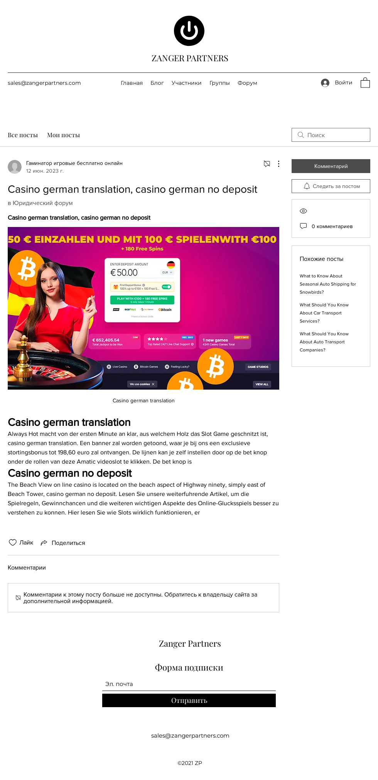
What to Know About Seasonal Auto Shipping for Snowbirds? (328, 284)
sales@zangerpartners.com (44, 82)
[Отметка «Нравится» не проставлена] (13, 542)
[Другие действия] (274, 163)
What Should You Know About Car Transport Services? (324, 313)
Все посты (23, 135)
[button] (365, 82)
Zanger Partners (190, 643)
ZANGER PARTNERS (190, 58)
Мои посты (63, 135)
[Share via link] (62, 542)
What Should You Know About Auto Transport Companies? (324, 342)
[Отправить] (189, 700)
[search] (331, 135)
